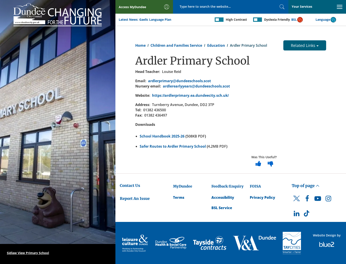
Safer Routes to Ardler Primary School (173, 146)
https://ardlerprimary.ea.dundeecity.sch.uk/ (190, 95)
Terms (178, 197)
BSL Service (221, 207)
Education (216, 45)
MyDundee (182, 186)
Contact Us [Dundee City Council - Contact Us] (130, 185)
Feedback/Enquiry (227, 186)
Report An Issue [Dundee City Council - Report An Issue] (135, 198)
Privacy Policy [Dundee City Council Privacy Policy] (262, 197)
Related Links (305, 45)
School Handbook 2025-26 (162, 136)
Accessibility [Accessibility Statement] (222, 197)
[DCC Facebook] (307, 200)
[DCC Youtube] (318, 200)
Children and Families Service (176, 45)
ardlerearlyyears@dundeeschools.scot (196, 86)
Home (140, 45)
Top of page (306, 185)
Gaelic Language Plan (155, 19)
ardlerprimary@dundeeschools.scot (179, 80)
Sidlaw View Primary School (28, 253)
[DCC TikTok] (307, 215)
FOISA (255, 186)
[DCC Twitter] (296, 202)
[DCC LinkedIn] (296, 215)
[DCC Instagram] (328, 200)
